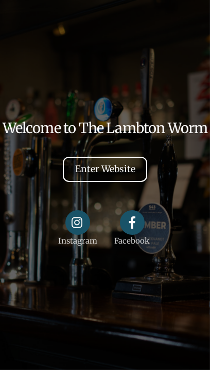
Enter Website (105, 169)
